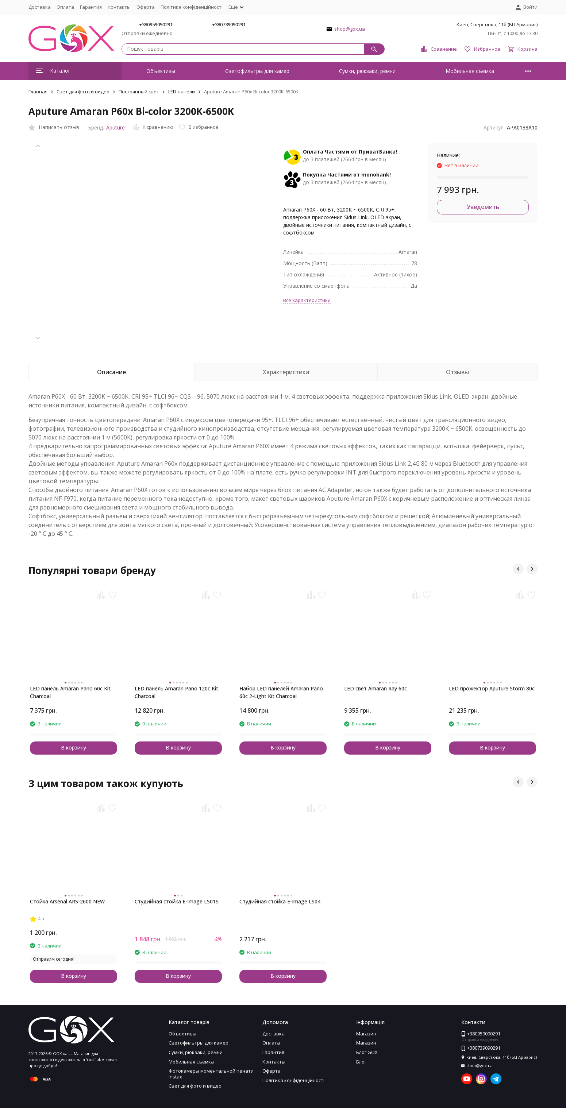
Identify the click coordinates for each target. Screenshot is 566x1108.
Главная (37, 91)
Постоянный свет (139, 91)
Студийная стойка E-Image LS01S (177, 901)
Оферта (145, 7)
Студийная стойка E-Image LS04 (279, 901)
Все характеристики (307, 300)
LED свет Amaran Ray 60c (375, 688)
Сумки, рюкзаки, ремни (367, 70)
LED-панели (181, 91)
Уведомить (483, 207)
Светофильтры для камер (257, 70)
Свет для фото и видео (83, 91)
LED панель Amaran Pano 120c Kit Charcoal (176, 692)
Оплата (65, 7)
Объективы (160, 70)
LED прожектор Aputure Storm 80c (492, 688)
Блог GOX (367, 1052)
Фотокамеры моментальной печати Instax (211, 1074)
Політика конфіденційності (192, 7)
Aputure (115, 127)
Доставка (39, 7)
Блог (361, 1061)
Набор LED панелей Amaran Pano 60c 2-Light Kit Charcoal (281, 692)
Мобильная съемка (470, 70)
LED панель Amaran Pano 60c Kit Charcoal (70, 692)
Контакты (119, 7)
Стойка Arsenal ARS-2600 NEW (67, 901)
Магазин (366, 1033)
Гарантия (91, 7)
